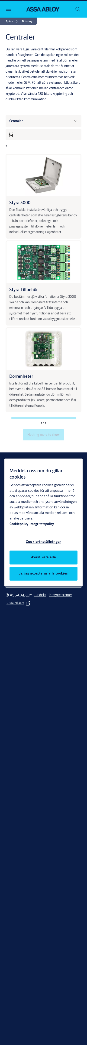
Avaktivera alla (43, 557)
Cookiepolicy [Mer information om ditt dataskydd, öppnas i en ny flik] (19, 524)
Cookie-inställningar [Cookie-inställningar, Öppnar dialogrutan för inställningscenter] (43, 542)
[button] (27, 21)
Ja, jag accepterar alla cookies (43, 574)
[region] (43, 522)
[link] (12, 21)
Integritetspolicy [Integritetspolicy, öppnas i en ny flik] (41, 524)
